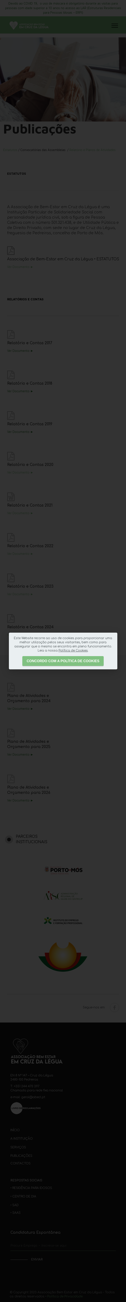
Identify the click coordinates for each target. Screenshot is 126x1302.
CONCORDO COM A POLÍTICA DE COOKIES (63, 661)
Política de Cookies (73, 650)
